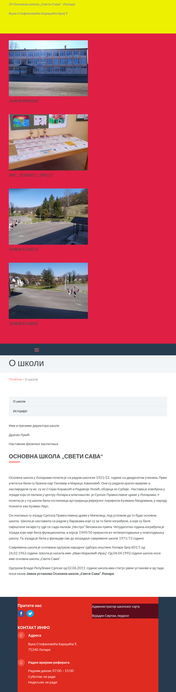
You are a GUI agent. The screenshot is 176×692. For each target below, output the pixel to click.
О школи (19, 401)
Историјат (20, 411)
